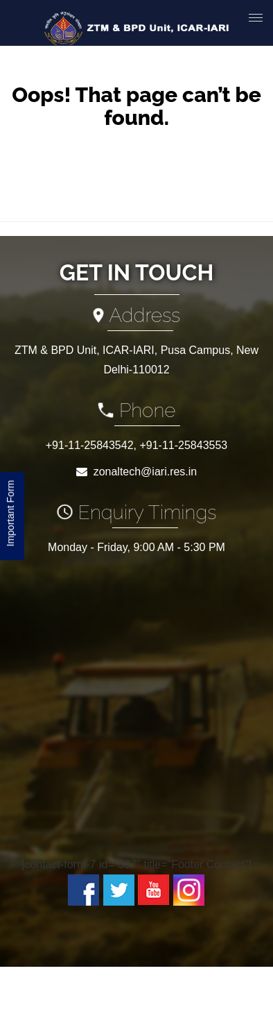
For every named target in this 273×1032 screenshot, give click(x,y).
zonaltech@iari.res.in (145, 471)
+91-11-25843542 (90, 445)
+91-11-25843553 (183, 445)
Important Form (10, 516)
